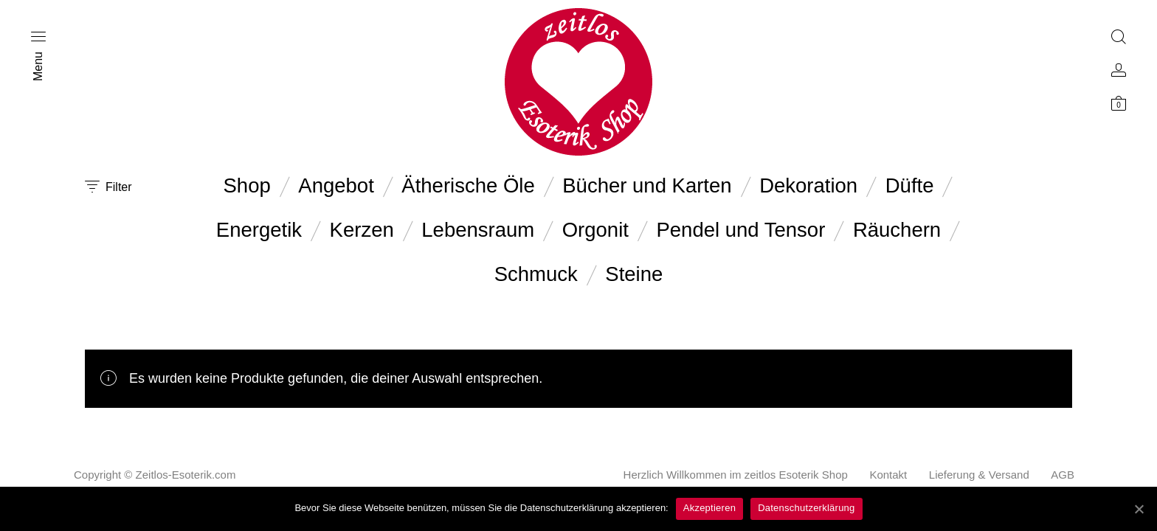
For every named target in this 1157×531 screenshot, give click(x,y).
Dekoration (808, 185)
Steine (634, 274)
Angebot (335, 185)
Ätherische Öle (467, 185)
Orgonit (595, 229)
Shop (247, 185)
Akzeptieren (709, 507)
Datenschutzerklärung (806, 507)
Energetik (259, 229)
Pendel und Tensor (740, 229)
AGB (1062, 474)
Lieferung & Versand (979, 474)
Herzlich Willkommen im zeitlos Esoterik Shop (736, 474)
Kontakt (888, 474)
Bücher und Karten (646, 185)
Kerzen (362, 229)
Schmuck (536, 274)
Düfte (909, 185)
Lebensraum (477, 229)
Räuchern (897, 229)
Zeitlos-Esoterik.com (186, 474)
